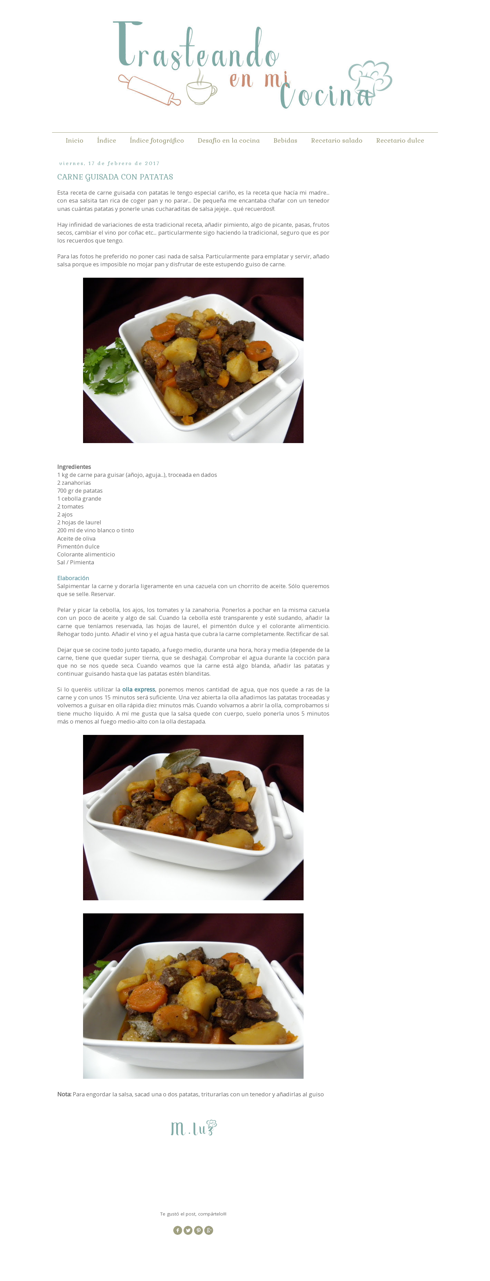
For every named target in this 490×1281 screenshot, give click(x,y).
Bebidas (285, 140)
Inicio (74, 140)
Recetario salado (337, 140)
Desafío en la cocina (229, 140)
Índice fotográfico (157, 140)
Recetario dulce (400, 140)
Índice (106, 140)
